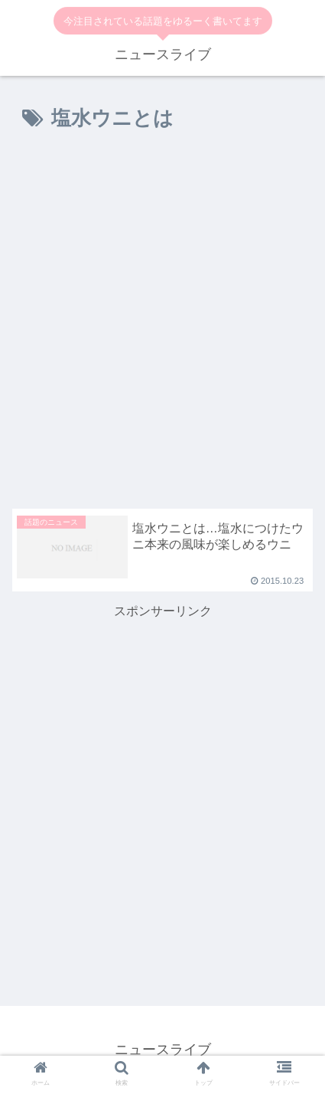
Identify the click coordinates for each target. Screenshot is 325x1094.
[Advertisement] (162, 324)
